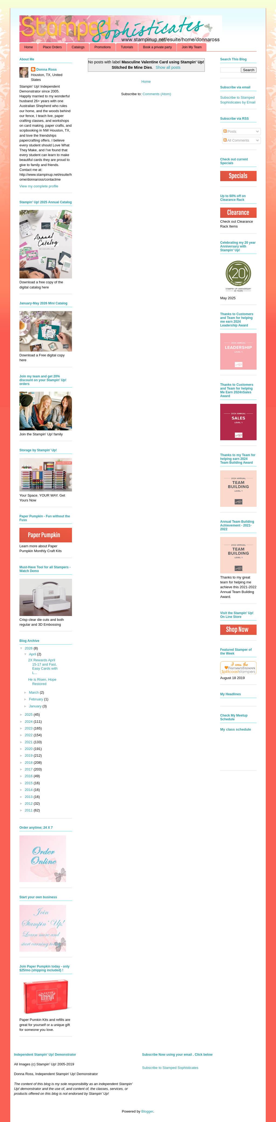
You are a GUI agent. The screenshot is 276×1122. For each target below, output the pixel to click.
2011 (29, 810)
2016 (29, 776)
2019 (29, 755)
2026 (29, 648)
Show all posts (168, 67)
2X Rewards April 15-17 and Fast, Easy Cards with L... (42, 666)
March (34, 692)
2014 (29, 790)
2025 (29, 715)
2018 (29, 762)
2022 (29, 735)
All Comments (236, 140)
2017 (29, 769)
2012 (29, 803)
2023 (29, 728)
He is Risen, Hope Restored (42, 681)
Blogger (147, 1111)
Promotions (102, 47)
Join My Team (192, 47)
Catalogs (78, 47)
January (36, 706)
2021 (29, 742)
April (33, 654)
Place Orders (52, 47)
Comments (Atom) (157, 94)
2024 (29, 722)
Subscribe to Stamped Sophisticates (170, 1068)
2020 (29, 749)
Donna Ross (46, 69)
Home (28, 47)
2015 (29, 783)
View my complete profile (38, 186)
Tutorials (127, 47)
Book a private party (157, 47)
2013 (29, 797)
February (36, 699)
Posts (229, 131)
